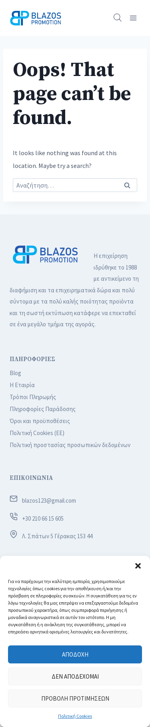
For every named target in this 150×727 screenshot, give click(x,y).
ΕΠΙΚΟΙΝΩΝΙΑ (31, 478)
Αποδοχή (75, 654)
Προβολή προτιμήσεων (75, 698)
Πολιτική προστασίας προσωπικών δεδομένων (70, 445)
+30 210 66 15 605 (43, 518)
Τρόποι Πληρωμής (33, 397)
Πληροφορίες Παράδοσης (43, 409)
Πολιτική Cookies (75, 716)
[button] (138, 566)
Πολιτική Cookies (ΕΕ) (37, 433)
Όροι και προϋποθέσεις (40, 421)
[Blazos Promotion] (36, 18)
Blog (15, 373)
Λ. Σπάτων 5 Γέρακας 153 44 (57, 536)
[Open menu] (133, 18)
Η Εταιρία (22, 385)
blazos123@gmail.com (49, 500)
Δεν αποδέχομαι (75, 676)
